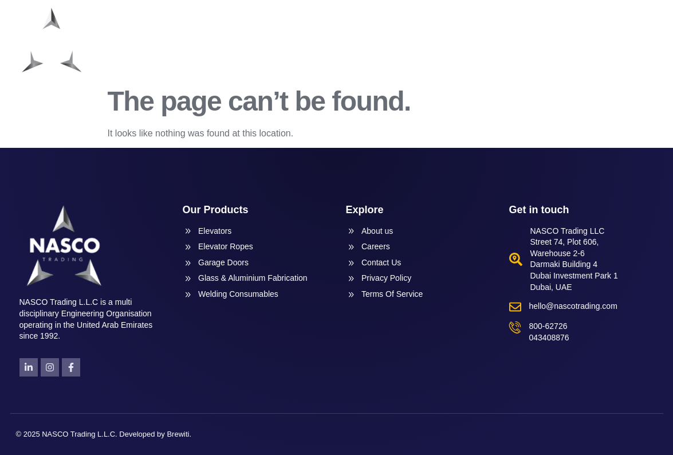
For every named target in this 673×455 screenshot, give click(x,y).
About (372, 40)
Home (325, 40)
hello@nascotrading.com (573, 306)
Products (433, 40)
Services (499, 40)
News (559, 40)
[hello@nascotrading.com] (515, 307)
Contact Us (623, 40)
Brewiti (178, 434)
